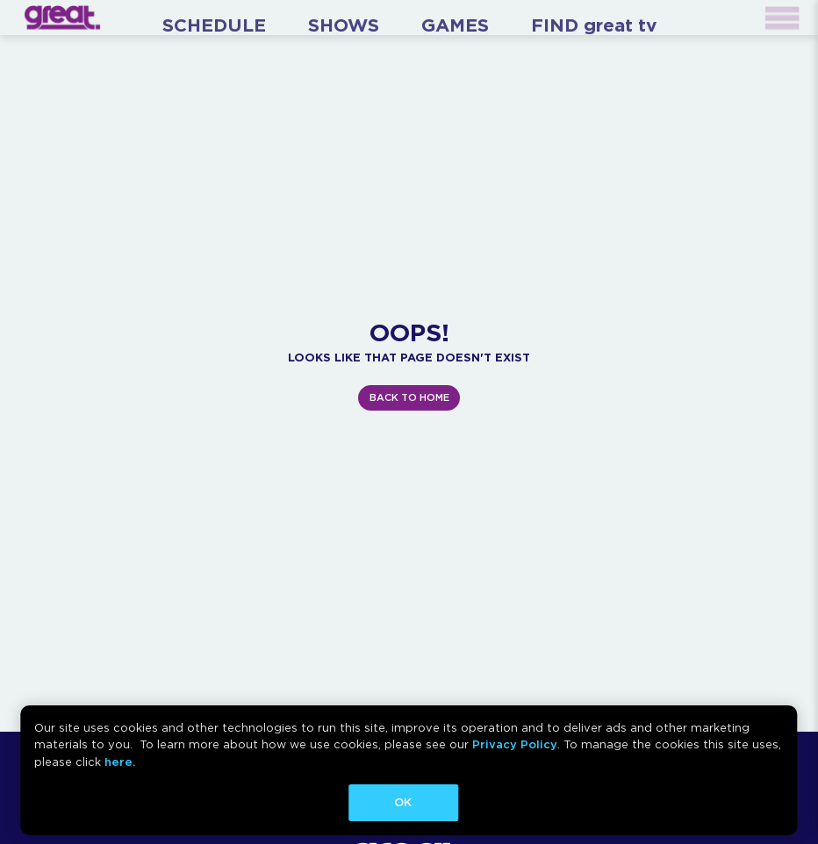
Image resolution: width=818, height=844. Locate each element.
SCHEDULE (214, 25)
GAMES (455, 25)
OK (403, 802)
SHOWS (343, 25)
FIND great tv (594, 25)
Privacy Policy (514, 744)
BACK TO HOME (409, 397)
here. (119, 762)
